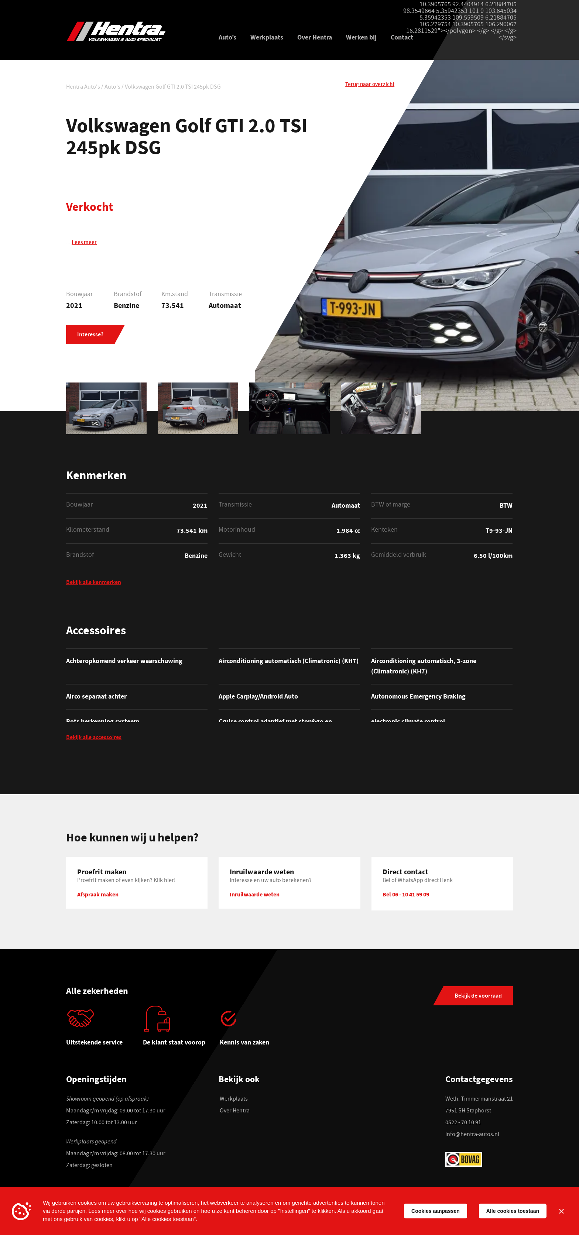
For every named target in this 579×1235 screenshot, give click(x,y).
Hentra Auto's (83, 88)
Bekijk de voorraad (478, 997)
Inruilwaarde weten (255, 895)
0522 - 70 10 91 (463, 1124)
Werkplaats (266, 38)
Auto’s (227, 38)
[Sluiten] (561, 1211)
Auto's (112, 88)
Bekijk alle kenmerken (93, 583)
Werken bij (361, 38)
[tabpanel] (104, 1030)
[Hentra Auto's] (133, 31)
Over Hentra (314, 38)
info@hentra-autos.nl (472, 1136)
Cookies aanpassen (435, 1211)
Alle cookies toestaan (512, 1211)
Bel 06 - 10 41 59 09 (406, 895)
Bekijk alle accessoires (93, 739)
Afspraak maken (98, 895)
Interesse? (90, 336)
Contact (402, 38)
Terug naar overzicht (369, 87)
